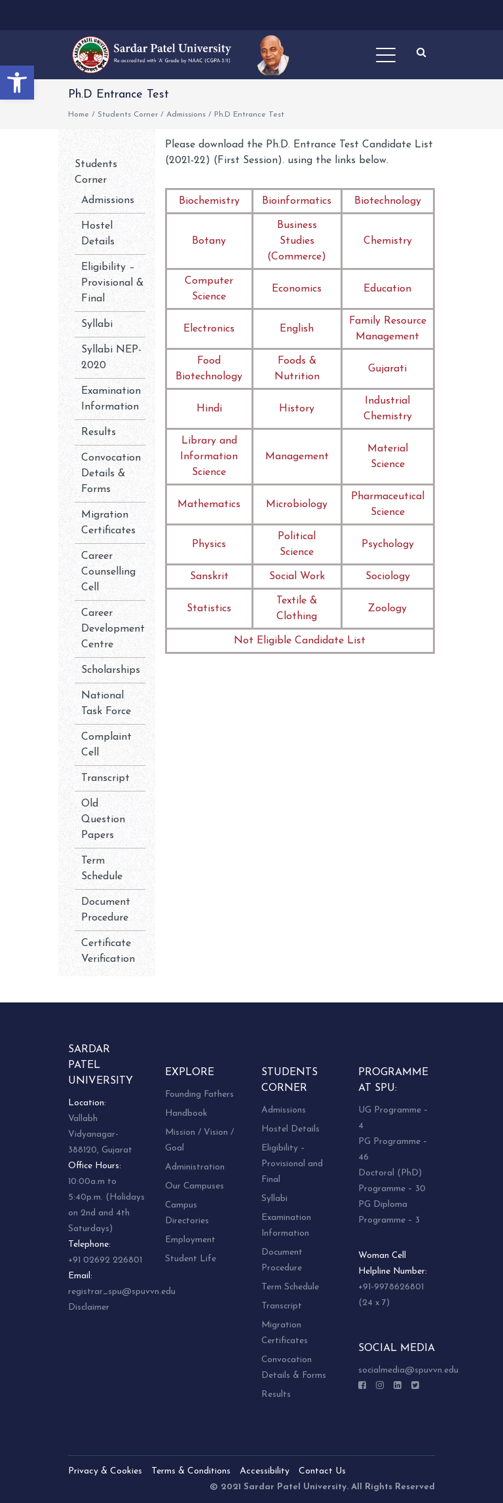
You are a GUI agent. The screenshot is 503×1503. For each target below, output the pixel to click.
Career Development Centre (113, 629)
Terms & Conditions (191, 1471)
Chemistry (387, 241)
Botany (209, 241)
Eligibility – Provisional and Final (292, 1164)
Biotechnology (387, 201)
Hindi (209, 409)
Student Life (190, 1259)
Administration (195, 1167)
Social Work (297, 576)
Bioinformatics (296, 201)
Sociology (387, 576)
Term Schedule (290, 1287)
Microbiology (296, 504)
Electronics (208, 329)
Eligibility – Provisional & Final (112, 283)
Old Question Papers (103, 820)
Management (297, 456)
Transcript (105, 778)
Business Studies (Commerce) (296, 241)
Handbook (186, 1113)
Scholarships (110, 670)
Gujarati (387, 369)
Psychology (388, 544)
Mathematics (208, 504)
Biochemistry (209, 201)
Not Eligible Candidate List (299, 641)
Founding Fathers (199, 1094)
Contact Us (322, 1471)
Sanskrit (209, 576)
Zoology (387, 608)
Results (98, 432)
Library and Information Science (209, 457)
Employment (190, 1240)
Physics (209, 544)
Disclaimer (88, 1307)
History (296, 409)
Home (78, 115)
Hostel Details (290, 1129)
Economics (297, 289)
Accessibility (264, 1471)
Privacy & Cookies (105, 1471)
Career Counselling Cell (108, 572)
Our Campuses (194, 1186)
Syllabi (97, 324)
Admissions (186, 115)
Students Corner (128, 115)
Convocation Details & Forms (111, 474)
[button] (17, 83)
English (297, 329)
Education (387, 289)
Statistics (209, 608)
